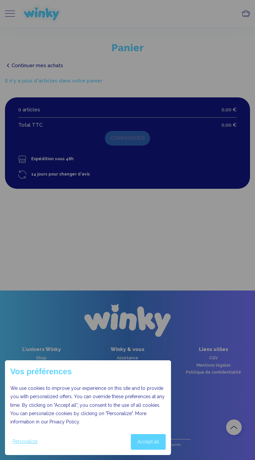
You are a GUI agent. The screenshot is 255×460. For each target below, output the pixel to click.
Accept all (148, 441)
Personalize (25, 441)
